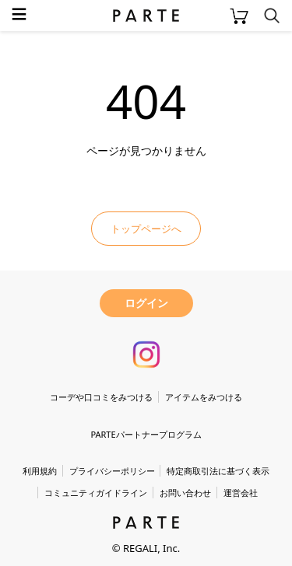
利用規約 (40, 471)
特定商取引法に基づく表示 (218, 471)
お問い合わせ (185, 492)
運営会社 (240, 492)
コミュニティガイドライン (95, 492)
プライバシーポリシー (112, 471)
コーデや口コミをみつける (101, 397)
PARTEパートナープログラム (145, 434)
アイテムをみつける (203, 397)
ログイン (146, 302)
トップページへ (146, 229)
